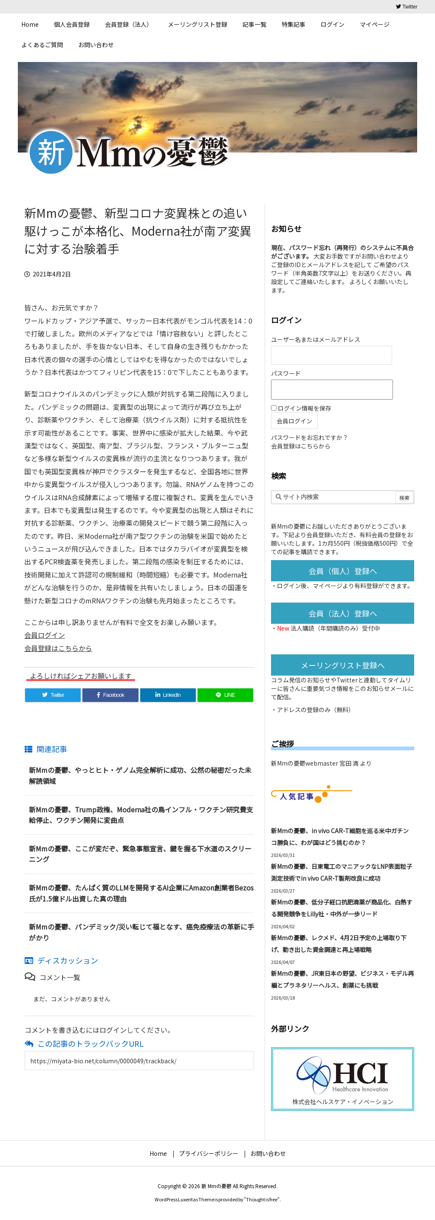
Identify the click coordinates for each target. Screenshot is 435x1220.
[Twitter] (53, 695)
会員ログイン (44, 635)
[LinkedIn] (168, 695)
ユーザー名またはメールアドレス (315, 339)
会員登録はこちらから (58, 648)
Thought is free (261, 1199)
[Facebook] (110, 695)
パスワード (286, 373)
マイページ (327, 585)
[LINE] (225, 695)
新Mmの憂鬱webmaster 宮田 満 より (321, 763)
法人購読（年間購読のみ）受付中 (335, 628)
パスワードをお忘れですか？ (309, 437)
